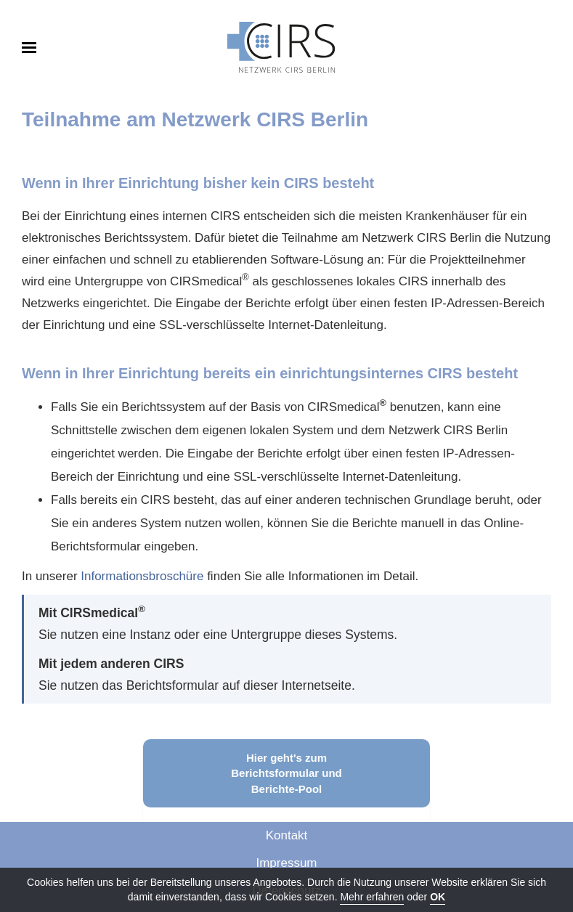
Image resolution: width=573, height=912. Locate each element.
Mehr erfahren (372, 897)
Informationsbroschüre (142, 576)
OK (437, 897)
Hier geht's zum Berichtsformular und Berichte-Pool (286, 773)
